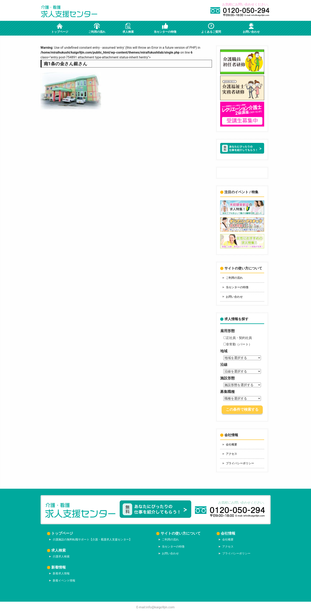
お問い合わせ (234, 296)
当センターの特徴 (237, 287)
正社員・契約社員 (237, 338)
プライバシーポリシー (240, 463)
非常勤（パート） (237, 344)
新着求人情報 (61, 573)
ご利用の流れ (234, 277)
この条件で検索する (242, 409)
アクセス (231, 453)
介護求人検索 (61, 556)
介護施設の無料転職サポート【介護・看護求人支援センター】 (92, 539)
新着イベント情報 (64, 580)
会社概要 (231, 444)
